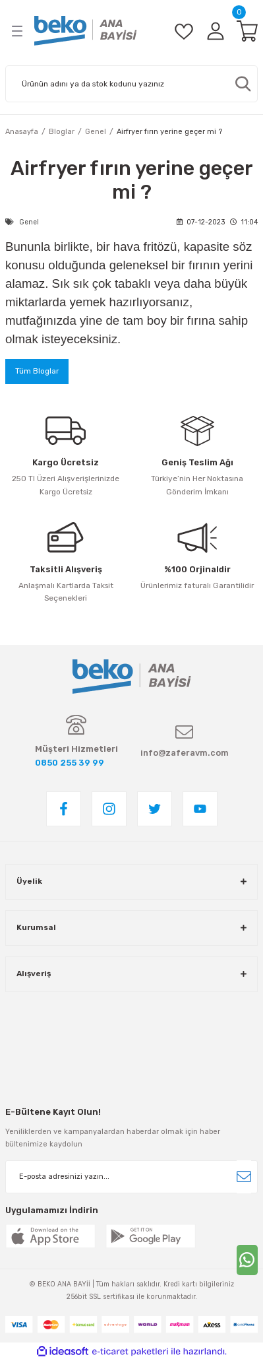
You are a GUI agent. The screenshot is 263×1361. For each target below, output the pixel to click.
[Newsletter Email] (131, 1176)
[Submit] (244, 1176)
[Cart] (247, 31)
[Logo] (85, 31)
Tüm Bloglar (37, 371)
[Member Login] (215, 31)
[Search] (131, 83)
